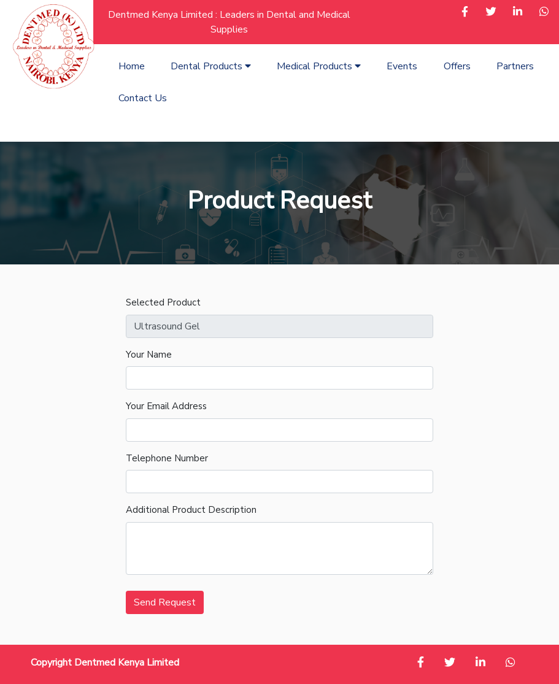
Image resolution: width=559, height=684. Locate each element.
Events (402, 66)
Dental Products (211, 66)
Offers (457, 66)
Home (131, 66)
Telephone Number (167, 458)
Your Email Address (166, 406)
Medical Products (319, 66)
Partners (515, 66)
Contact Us (142, 98)
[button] (465, 13)
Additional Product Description (191, 510)
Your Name (149, 354)
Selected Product (163, 302)
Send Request (165, 602)
